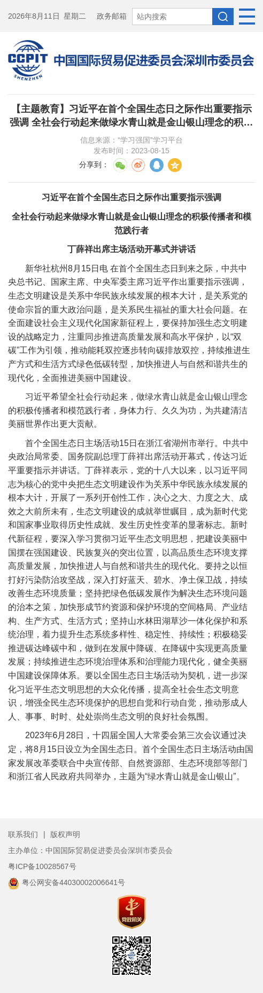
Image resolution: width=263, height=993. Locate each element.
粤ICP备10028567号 (42, 866)
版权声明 (65, 834)
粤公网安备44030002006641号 (66, 882)
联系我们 (23, 834)
